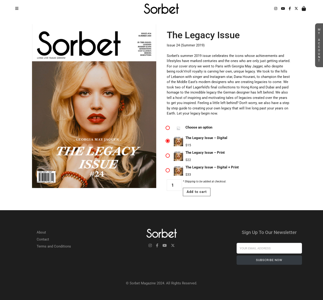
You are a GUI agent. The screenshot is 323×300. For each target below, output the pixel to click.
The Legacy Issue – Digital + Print (212, 167)
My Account (319, 45)
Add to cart (197, 192)
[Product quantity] (174, 185)
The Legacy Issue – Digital (206, 138)
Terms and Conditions (54, 246)
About (41, 232)
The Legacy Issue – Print (205, 152)
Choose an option (198, 127)
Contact (43, 239)
